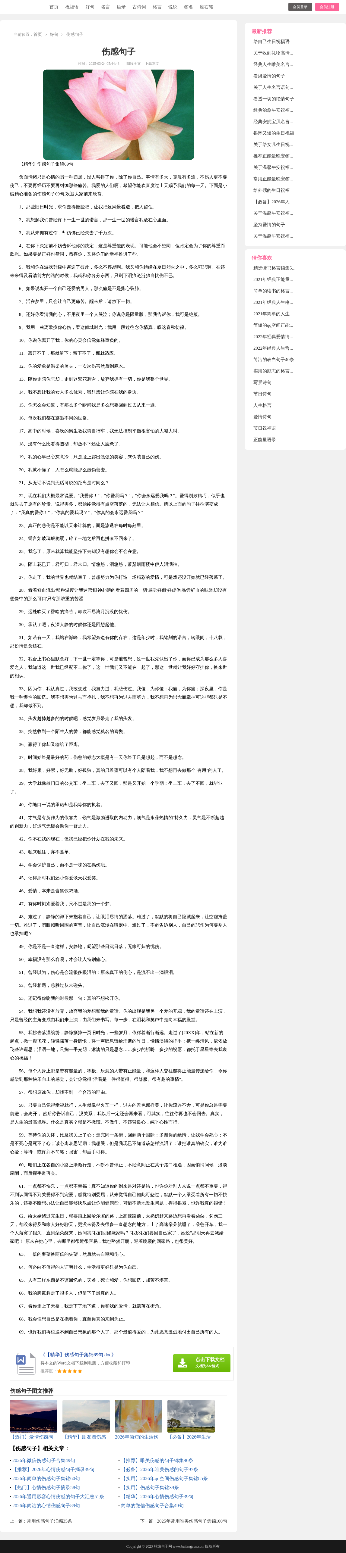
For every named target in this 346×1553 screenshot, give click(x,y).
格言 (157, 7)
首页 (54, 7)
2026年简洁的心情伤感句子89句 (46, 1505)
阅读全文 (133, 63)
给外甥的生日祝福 (271, 190)
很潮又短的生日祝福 (273, 133)
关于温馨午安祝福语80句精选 (282, 167)
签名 (188, 7)
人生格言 (262, 405)
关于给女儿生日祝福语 (276, 144)
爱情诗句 (262, 416)
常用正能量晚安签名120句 (279, 178)
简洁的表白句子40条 (273, 359)
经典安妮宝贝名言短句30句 (280, 121)
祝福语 (72, 7)
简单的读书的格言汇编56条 (280, 290)
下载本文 (152, 63)
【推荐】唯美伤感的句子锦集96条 (157, 1460)
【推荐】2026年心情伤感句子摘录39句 (53, 1469)
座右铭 (206, 7)
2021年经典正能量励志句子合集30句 (289, 279)
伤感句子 (74, 35)
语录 (121, 7)
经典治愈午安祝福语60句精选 (282, 110)
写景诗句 (262, 382)
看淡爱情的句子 (269, 75)
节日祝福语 (264, 428)
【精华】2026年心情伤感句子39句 (157, 1496)
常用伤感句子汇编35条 (49, 1521)
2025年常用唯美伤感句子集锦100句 (192, 1521)
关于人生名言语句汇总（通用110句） (290, 87)
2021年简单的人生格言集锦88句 (285, 313)
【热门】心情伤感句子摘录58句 (46, 1487)
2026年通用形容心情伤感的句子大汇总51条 (58, 1496)
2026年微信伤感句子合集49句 (43, 1460)
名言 (105, 7)
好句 (89, 7)
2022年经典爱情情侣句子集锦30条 (287, 336)
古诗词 (139, 7)
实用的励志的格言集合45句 (280, 371)
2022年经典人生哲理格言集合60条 (287, 348)
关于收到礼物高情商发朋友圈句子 (287, 53)
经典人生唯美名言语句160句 (281, 64)
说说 (172, 7)
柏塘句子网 (163, 1546)
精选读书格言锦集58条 (276, 268)
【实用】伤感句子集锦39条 (150, 1487)
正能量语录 (264, 439)
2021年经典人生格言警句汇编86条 (287, 302)
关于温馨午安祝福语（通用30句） (287, 213)
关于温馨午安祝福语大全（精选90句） (291, 236)
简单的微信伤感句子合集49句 (152, 1505)
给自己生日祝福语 (271, 41)
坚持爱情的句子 (269, 224)
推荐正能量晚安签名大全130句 (284, 156)
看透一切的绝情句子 (273, 98)
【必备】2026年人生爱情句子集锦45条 (291, 201)
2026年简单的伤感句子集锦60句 (46, 1478)
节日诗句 (262, 393)
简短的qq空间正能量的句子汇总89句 (289, 325)
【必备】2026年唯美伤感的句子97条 (159, 1469)
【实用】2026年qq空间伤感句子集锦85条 (164, 1478)
